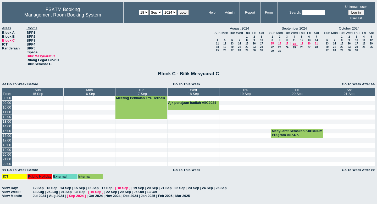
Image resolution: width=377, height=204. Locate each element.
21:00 (7, 159)
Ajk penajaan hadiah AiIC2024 (192, 103)
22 (246, 47)
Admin (230, 12)
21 (239, 47)
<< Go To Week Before (20, 84)
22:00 (7, 164)
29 (246, 50)
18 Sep (122, 188)
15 (246, 43)
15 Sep (79, 188)
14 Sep (65, 188)
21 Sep (166, 188)
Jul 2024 (39, 196)
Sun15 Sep (37, 92)
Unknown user (356, 7)
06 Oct (139, 192)
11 (217, 43)
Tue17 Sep (141, 92)
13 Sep (52, 188)
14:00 (7, 126)
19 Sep (138, 188)
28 (239, 50)
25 (217, 50)
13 (232, 43)
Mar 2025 (182, 196)
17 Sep (107, 188)
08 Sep (79, 192)
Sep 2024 (76, 196)
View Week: (11, 192)
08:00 (7, 98)
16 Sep (93, 188)
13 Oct (152, 192)
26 (224, 50)
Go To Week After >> (358, 84)
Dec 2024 (130, 196)
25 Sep (221, 188)
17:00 (7, 140)
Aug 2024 (56, 196)
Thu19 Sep (245, 92)
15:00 (7, 131)
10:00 (7, 107)
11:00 (7, 112)
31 (261, 50)
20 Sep (152, 188)
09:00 (7, 103)
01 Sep (66, 192)
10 (261, 40)
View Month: (12, 196)
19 (224, 47)
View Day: (10, 188)
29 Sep (125, 192)
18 (217, 47)
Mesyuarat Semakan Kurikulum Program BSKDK (297, 133)
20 (232, 47)
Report (250, 12)
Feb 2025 (165, 196)
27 (232, 50)
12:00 (7, 117)
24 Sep (207, 188)
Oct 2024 (95, 196)
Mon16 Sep (89, 92)
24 (261, 47)
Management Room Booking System (62, 15)
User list (356, 18)
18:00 (7, 145)
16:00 (7, 136)
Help (211, 12)
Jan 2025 (148, 196)
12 (224, 43)
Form (269, 12)
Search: (295, 12)
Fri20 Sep (297, 92)
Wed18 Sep (193, 92)
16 (254, 43)
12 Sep (38, 188)
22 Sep (179, 188)
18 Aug (38, 192)
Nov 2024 (113, 196)
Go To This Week (186, 84)
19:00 (7, 150)
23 (254, 47)
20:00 (7, 154)
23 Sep (193, 188)
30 (254, 50)
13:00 (7, 121)
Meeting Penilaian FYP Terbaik (140, 98)
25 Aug (52, 192)
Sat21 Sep (349, 92)
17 (261, 43)
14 (239, 43)
